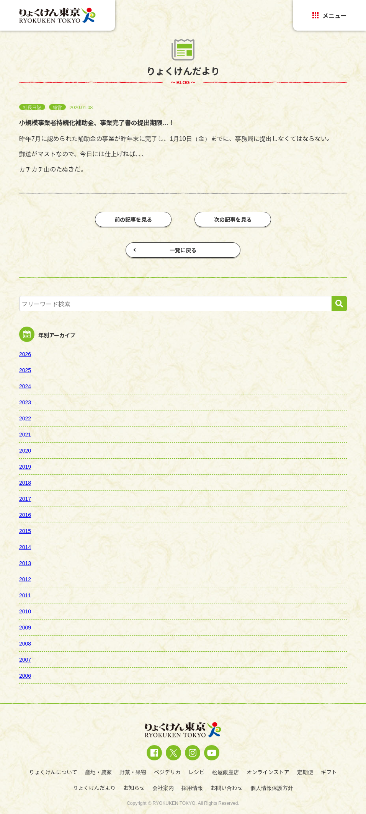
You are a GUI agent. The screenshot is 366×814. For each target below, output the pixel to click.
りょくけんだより (94, 787)
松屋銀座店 (225, 772)
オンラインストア (268, 772)
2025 (25, 370)
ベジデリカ (167, 772)
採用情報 (192, 787)
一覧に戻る (164, 250)
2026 (25, 354)
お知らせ (134, 787)
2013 (25, 563)
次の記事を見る (233, 219)
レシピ (196, 772)
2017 (25, 498)
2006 (25, 675)
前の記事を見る (133, 219)
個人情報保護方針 (271, 787)
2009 (25, 627)
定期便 (305, 772)
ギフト (329, 772)
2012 (25, 579)
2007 (25, 659)
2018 (25, 482)
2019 (25, 466)
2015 (25, 530)
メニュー (329, 15)
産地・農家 (98, 772)
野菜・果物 (132, 772)
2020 (25, 450)
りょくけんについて (53, 772)
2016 (25, 514)
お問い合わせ (227, 787)
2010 (25, 611)
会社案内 (163, 787)
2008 (25, 643)
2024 (25, 386)
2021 (25, 434)
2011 (25, 595)
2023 (25, 402)
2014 (25, 547)
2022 (25, 418)
